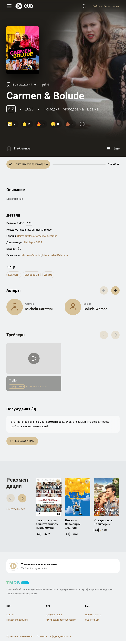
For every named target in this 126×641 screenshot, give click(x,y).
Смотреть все (15, 509)
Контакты (11, 614)
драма (93, 109)
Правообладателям (17, 619)
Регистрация (111, 6)
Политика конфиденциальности (53, 636)
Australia (52, 236)
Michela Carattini (31, 255)
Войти (96, 6)
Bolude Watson (95, 309)
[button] (115, 290)
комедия (52, 109)
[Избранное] (18, 149)
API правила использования (61, 619)
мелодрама (73, 109)
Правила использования (19, 636)
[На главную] (24, 6)
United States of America (31, 236)
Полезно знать (93, 614)
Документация (54, 614)
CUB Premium (92, 619)
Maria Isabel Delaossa (55, 255)
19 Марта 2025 (33, 242)
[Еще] (113, 149)
